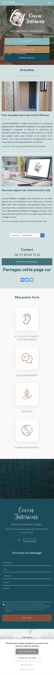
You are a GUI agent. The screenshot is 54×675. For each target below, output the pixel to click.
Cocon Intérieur (14, 3)
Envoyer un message (27, 262)
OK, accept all (26, 651)
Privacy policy (27, 669)
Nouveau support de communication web (26, 190)
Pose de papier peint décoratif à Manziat (25, 115)
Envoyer (27, 618)
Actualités (34, 75)
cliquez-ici (9, 611)
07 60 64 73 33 (27, 49)
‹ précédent (27, 235)
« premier (15, 235)
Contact (27, 41)
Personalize (27, 665)
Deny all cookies (26, 658)
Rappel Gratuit (27, 58)
